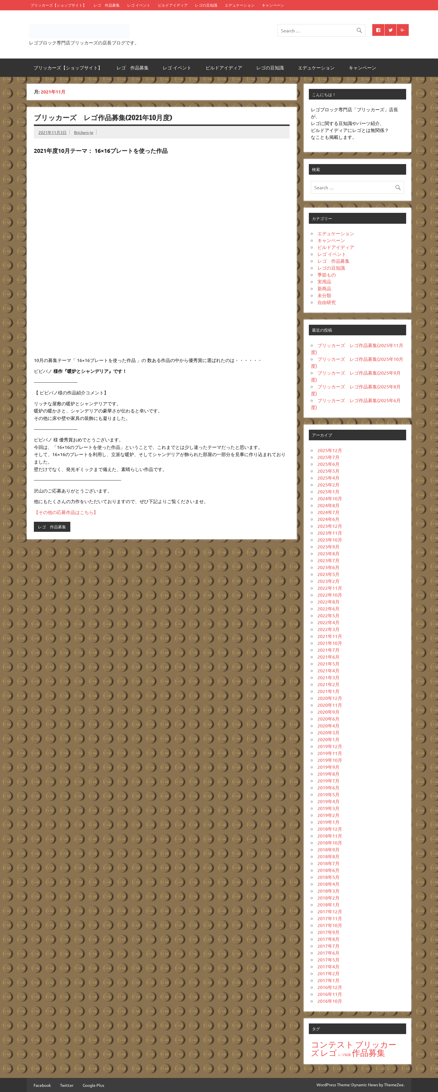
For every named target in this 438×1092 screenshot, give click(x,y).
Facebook (42, 1085)
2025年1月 (328, 491)
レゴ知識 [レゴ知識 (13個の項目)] (344, 1054)
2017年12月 (329, 911)
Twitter (66, 1085)
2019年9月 (328, 767)
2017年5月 (328, 959)
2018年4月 (328, 884)
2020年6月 (328, 718)
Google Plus (93, 1085)
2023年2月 (328, 581)
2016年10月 (329, 1001)
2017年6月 (328, 952)
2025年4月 (328, 477)
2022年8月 (328, 601)
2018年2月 (328, 897)
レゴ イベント (138, 5)
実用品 (324, 281)
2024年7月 (328, 512)
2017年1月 (328, 980)
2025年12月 (329, 450)
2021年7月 (328, 650)
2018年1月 (328, 904)
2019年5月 (328, 794)
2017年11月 (329, 918)
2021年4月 (328, 670)
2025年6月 (328, 464)
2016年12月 (329, 987)
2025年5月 (328, 471)
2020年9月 (328, 712)
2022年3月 (328, 629)
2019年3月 (328, 808)
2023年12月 (329, 526)
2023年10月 (329, 539)
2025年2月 (328, 484)
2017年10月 (329, 925)
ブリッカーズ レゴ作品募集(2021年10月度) (103, 117)
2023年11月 (329, 533)
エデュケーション (240, 5)
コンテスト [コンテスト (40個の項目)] (332, 1044)
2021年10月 (329, 643)
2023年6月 (328, 567)
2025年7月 (328, 457)
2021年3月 (328, 677)
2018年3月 (328, 891)
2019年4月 (328, 801)
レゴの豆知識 (206, 5)
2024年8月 (328, 505)
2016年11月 (329, 994)
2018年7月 (328, 863)
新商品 (324, 288)
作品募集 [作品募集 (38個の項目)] (368, 1053)
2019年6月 (328, 787)
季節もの (326, 274)
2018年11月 (329, 835)
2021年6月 (328, 656)
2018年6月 (328, 870)
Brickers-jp (83, 132)
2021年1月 (328, 691)
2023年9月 (328, 546)
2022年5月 (328, 615)
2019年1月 (328, 822)
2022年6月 (328, 608)
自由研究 (326, 302)
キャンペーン (273, 5)
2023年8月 (328, 553)
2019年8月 (328, 773)
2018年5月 (328, 877)
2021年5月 (328, 663)
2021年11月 (329, 636)
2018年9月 (328, 849)
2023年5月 (328, 574)
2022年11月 (329, 588)
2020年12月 (329, 698)
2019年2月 (328, 815)
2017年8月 (328, 939)
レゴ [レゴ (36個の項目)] (328, 1053)
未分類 (324, 295)
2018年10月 (329, 842)
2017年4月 (328, 966)
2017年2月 (328, 973)
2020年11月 (329, 705)
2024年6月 (328, 519)
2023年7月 (328, 560)
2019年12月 (329, 746)
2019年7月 (328, 780)
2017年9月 (328, 932)
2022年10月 (329, 594)
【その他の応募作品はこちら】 (66, 512)
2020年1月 (328, 739)
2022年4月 (328, 622)
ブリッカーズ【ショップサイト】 (58, 5)
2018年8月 (328, 856)
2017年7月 (328, 946)
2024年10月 (329, 498)
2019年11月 (329, 753)
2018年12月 (329, 829)
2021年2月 (328, 684)
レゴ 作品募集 (107, 5)
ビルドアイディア (173, 5)
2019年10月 (329, 760)
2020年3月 (328, 732)
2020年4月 (328, 725)
